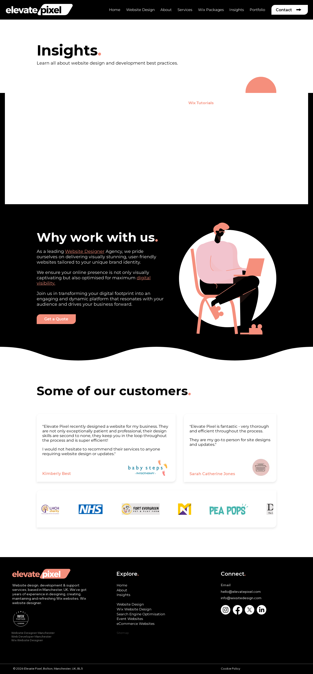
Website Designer (84, 251)
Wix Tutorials (201, 102)
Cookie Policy (231, 668)
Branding (140, 102)
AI (226, 102)
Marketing (168, 102)
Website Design (52, 102)
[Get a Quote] (56, 319)
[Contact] (289, 10)
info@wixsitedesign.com (241, 598)
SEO (81, 102)
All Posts (18, 102)
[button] (166, 9)
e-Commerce (108, 102)
